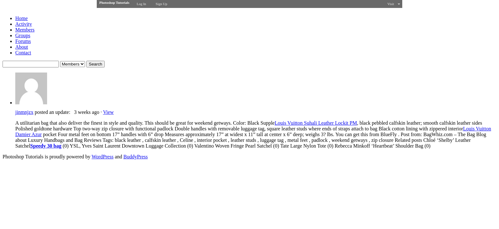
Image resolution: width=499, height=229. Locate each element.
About (21, 47)
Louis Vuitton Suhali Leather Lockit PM (316, 123)
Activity (23, 24)
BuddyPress (135, 156)
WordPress (103, 156)
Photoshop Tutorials (114, 2)
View (108, 112)
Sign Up (161, 4)
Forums (23, 41)
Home (21, 18)
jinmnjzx (24, 112)
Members (24, 29)
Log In (141, 4)
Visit (390, 4)
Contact (23, 52)
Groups (22, 35)
